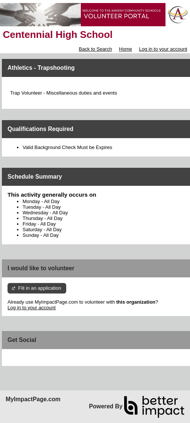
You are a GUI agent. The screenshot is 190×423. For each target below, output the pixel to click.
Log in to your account (163, 49)
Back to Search (95, 49)
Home (125, 49)
